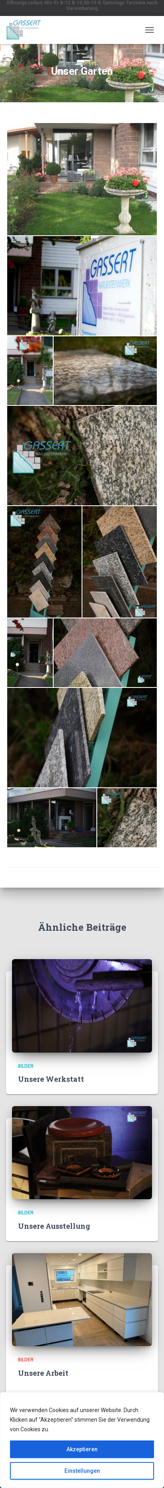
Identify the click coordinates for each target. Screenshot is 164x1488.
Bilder (26, 1066)
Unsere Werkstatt (51, 1079)
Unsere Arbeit (43, 1373)
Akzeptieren (82, 1449)
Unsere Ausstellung (54, 1226)
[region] (82, 1440)
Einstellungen (82, 1471)
